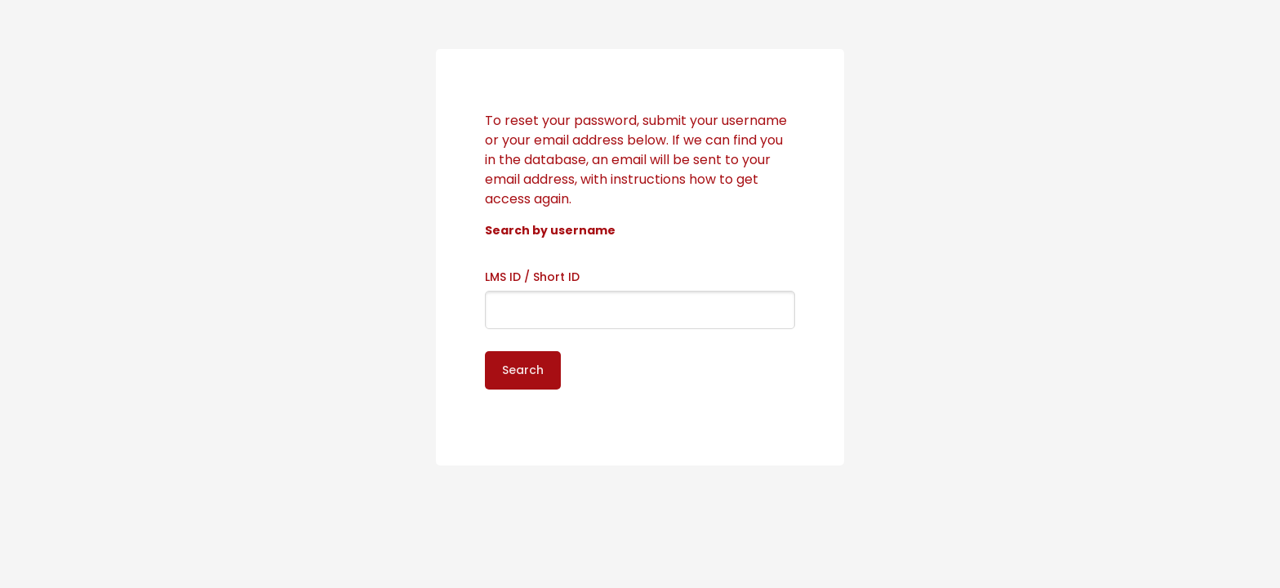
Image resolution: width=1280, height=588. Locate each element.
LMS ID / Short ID (532, 277)
